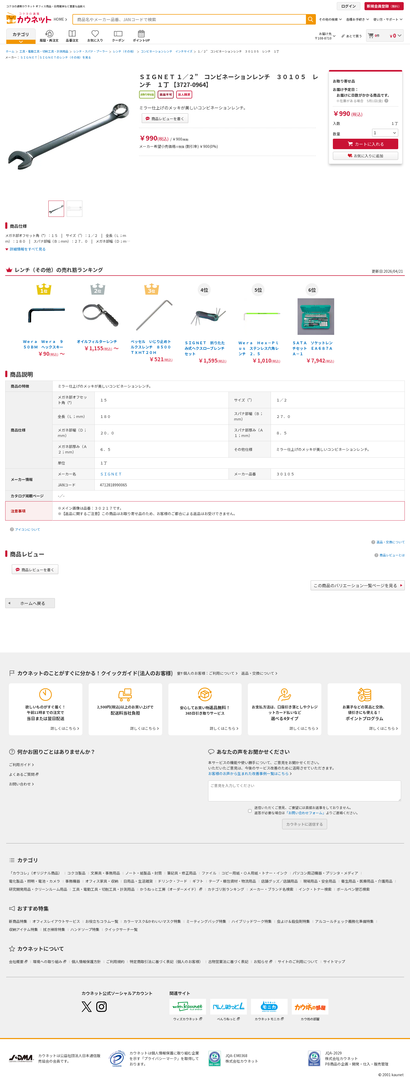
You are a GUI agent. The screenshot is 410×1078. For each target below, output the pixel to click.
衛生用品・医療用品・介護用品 (366, 881)
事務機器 (72, 881)
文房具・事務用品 (105, 873)
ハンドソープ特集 (84, 929)
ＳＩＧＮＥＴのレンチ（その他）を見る (65, 57)
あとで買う (354, 36)
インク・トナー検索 (315, 889)
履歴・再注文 (49, 40)
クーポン (118, 40)
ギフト (197, 881)
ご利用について (222, 673)
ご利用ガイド (20, 764)
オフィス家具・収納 (101, 881)
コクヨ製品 (76, 873)
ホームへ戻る (32, 603)
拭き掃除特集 (54, 929)
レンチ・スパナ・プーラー (90, 51)
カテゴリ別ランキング (226, 889)
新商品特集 (18, 921)
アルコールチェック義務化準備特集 (344, 921)
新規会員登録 (384, 6)
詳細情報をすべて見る (28, 249)
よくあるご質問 (22, 774)
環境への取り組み (47, 961)
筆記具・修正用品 (181, 873)
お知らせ (261, 961)
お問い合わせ (20, 783)
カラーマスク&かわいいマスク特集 (152, 921)
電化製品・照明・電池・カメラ (34, 881)
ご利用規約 (115, 961)
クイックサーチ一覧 (121, 929)
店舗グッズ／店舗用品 (279, 881)
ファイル (209, 873)
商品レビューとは (392, 555)
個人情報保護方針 (86, 961)
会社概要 (16, 961)
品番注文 (72, 40)
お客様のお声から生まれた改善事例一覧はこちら (248, 773)
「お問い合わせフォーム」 (305, 812)
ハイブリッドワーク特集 (251, 921)
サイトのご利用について (298, 961)
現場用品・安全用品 (319, 881)
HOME (59, 19)
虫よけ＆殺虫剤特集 (293, 921)
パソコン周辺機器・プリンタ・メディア (325, 873)
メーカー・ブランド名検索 (271, 889)
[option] (44, 319)
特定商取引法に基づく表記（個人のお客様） (166, 961)
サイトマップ (334, 961)
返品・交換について (391, 542)
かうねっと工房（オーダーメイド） (169, 889)
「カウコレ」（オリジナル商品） (35, 873)
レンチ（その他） (124, 51)
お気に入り (95, 40)
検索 (310, 19)
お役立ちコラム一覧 (101, 921)
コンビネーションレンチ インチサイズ (166, 51)
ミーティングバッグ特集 (206, 921)
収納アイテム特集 (23, 929)
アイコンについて (27, 529)
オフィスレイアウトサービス (56, 921)
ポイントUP (141, 40)
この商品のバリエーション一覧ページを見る (355, 585)
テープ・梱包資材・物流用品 (232, 881)
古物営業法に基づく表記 (228, 961)
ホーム (10, 51)
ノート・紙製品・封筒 (143, 873)
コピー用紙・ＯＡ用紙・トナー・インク (254, 873)
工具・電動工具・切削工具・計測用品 (43, 51)
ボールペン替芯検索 (353, 889)
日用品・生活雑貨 (138, 881)
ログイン (348, 6)
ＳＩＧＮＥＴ (28, 57)
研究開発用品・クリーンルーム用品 (38, 889)
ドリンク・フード (172, 881)
